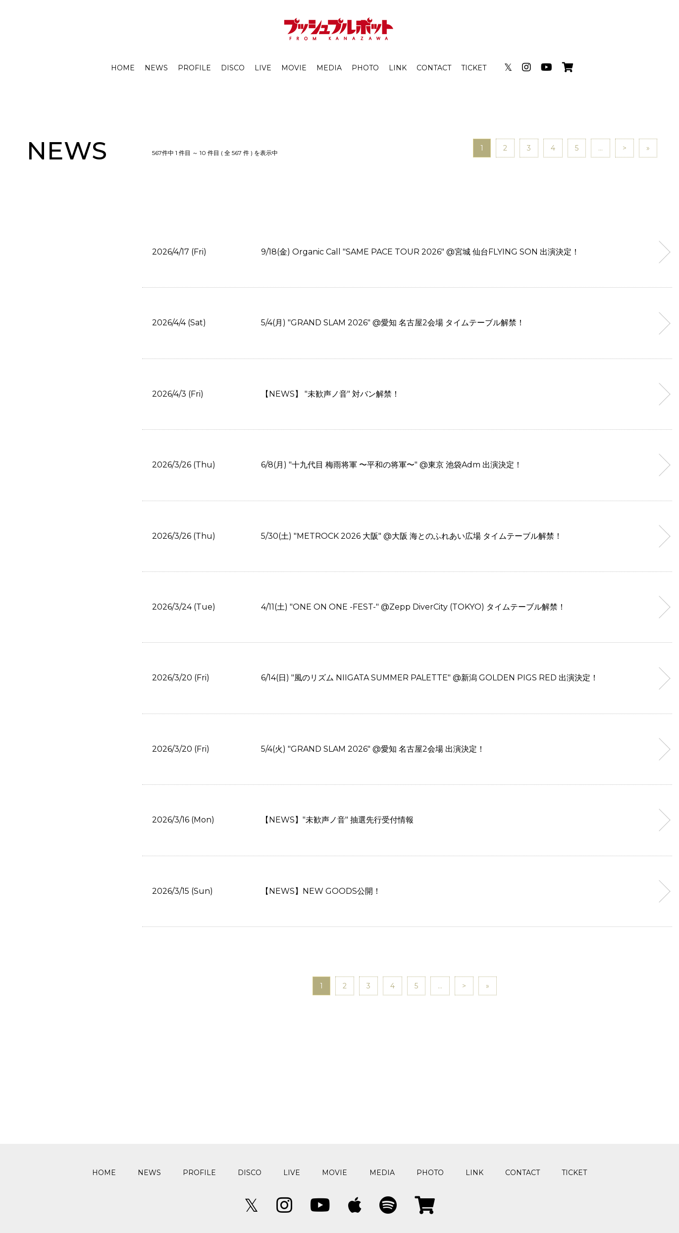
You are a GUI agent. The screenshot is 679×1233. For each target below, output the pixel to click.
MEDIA (329, 67)
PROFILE (194, 67)
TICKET (473, 67)
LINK (398, 67)
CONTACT (434, 67)
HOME (123, 67)
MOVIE (294, 67)
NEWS (156, 67)
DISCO (233, 67)
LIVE (263, 67)
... (600, 148)
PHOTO (365, 67)
